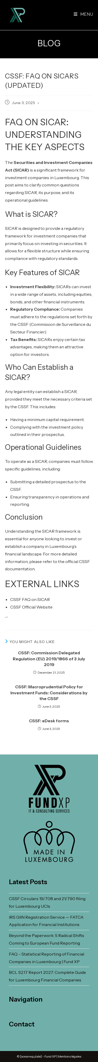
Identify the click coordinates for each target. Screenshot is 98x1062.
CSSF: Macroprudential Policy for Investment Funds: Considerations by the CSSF (49, 692)
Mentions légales (69, 1056)
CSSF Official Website (31, 607)
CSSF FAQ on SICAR (30, 599)
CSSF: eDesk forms (49, 720)
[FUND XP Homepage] (49, 788)
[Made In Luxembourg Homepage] (49, 841)
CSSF (23, 324)
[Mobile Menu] (83, 14)
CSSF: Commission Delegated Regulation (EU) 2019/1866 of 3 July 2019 (49, 658)
